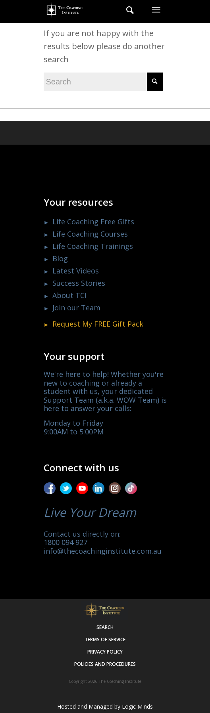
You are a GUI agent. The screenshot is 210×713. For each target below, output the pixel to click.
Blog (60, 258)
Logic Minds (137, 706)
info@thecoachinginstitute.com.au (103, 551)
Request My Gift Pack (97, 324)
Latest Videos (75, 270)
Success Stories (78, 283)
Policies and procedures (105, 664)
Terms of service (105, 639)
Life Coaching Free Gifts (93, 221)
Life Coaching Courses (90, 234)
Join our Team (76, 307)
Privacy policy (105, 651)
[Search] (126, 10)
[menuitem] (126, 10)
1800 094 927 (65, 542)
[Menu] (156, 10)
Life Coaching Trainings (92, 246)
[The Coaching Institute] (93, 10)
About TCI (69, 295)
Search (105, 627)
